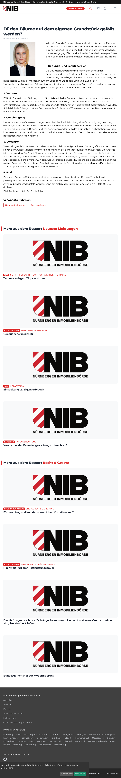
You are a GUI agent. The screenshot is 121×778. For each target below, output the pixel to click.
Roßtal (6, 744)
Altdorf (67, 738)
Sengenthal (55, 741)
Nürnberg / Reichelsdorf (36, 734)
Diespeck (67, 741)
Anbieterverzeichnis (13, 713)
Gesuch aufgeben (75, 8)
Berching (17, 744)
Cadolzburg (30, 744)
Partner (7, 709)
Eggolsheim (9, 741)
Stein (112, 741)
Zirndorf (111, 738)
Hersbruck (80, 741)
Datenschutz (94, 773)
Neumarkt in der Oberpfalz (102, 734)
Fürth (18, 734)
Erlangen (81, 734)
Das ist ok (80, 773)
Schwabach (27, 738)
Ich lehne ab (67, 773)
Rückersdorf (42, 738)
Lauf (5, 738)
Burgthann (68, 734)
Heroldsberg (60, 744)
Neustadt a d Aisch (97, 741)
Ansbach (14, 738)
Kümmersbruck (81, 738)
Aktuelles (7, 700)
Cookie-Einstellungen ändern (17, 722)
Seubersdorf (45, 744)
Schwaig (22, 741)
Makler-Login (9, 718)
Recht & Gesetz (38, 205)
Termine (7, 704)
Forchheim (56, 738)
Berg (31, 741)
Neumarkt (55, 734)
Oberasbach (98, 738)
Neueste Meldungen (15, 205)
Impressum (112, 773)
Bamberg (42, 741)
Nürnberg (8, 734)
